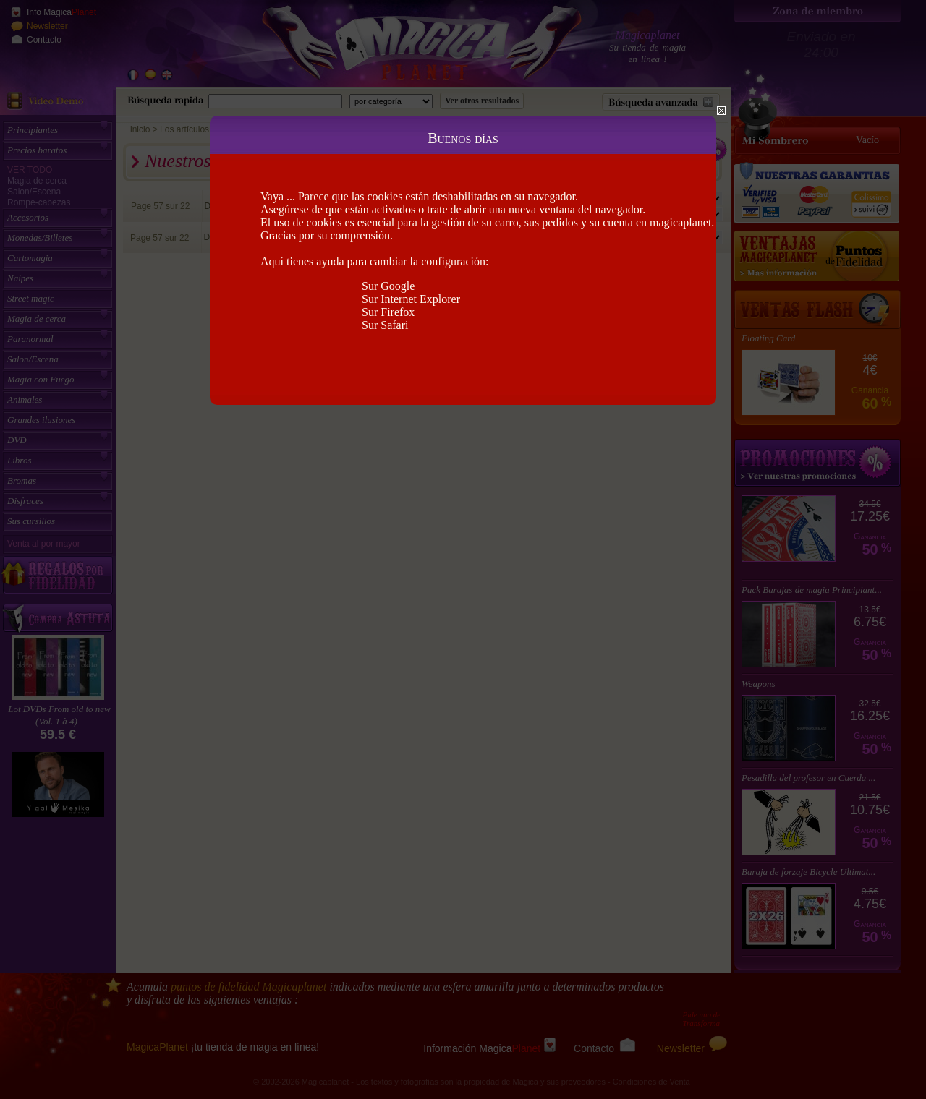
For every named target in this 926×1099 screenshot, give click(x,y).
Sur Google (388, 286)
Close (721, 110)
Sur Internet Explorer (411, 299)
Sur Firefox (388, 312)
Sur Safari (385, 325)
